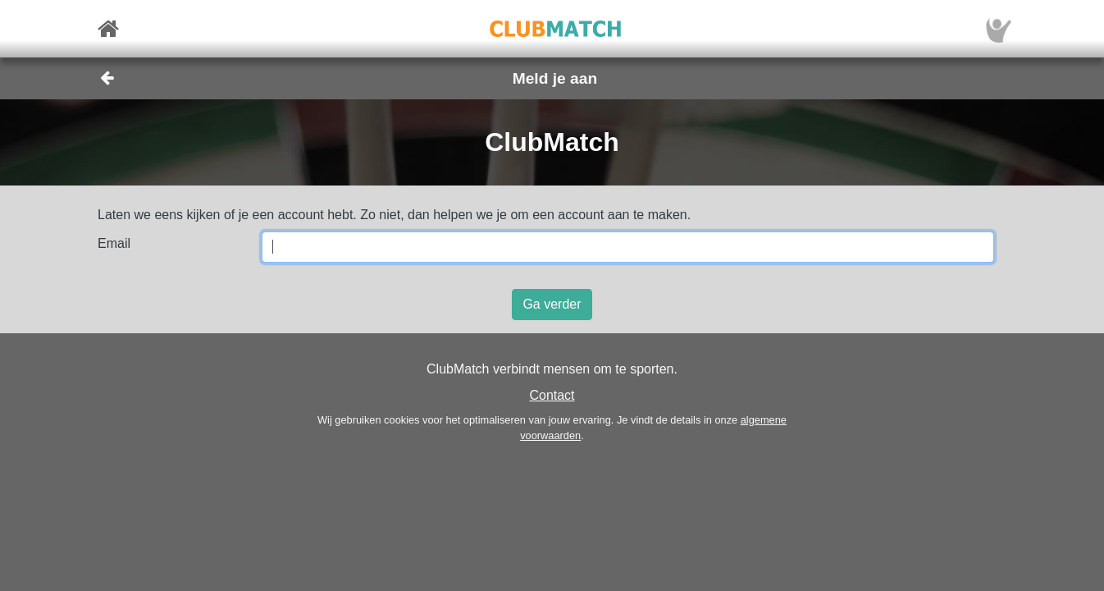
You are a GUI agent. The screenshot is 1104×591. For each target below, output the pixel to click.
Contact (551, 395)
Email (114, 243)
